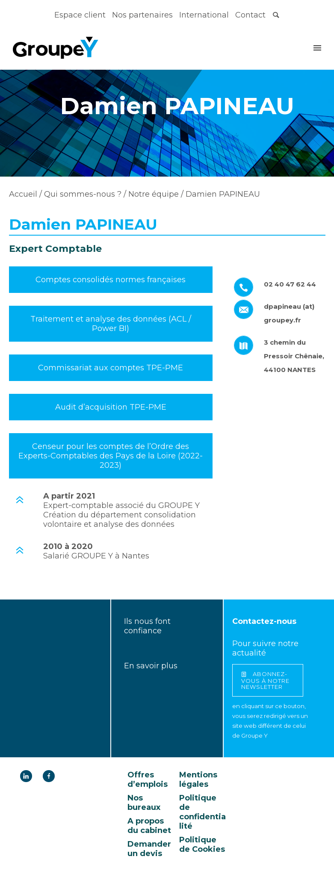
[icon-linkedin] (28, 776)
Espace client (80, 15)
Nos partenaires (142, 15)
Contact (250, 15)
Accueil (23, 194)
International (204, 15)
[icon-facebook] (49, 776)
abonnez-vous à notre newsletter (265, 680)
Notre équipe (152, 194)
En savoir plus (150, 665)
